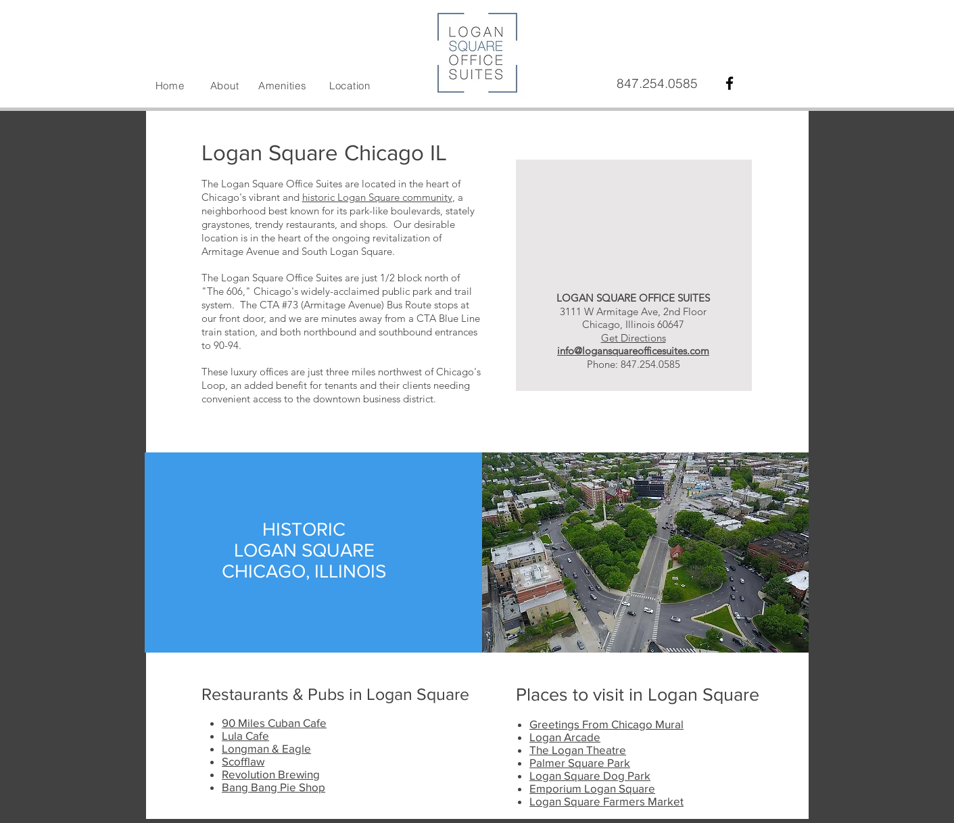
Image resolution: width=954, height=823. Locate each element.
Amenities (282, 85)
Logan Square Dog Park (589, 775)
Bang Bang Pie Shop (273, 786)
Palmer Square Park (579, 762)
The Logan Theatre (577, 749)
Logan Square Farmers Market (606, 801)
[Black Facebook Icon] (729, 83)
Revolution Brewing (271, 774)
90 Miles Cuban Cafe (274, 722)
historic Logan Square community (377, 197)
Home (170, 85)
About (224, 85)
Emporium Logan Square (592, 788)
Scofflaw (243, 761)
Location (350, 85)
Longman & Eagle (266, 748)
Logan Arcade (564, 736)
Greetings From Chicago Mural (606, 724)
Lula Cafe (245, 735)
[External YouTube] (634, 209)
